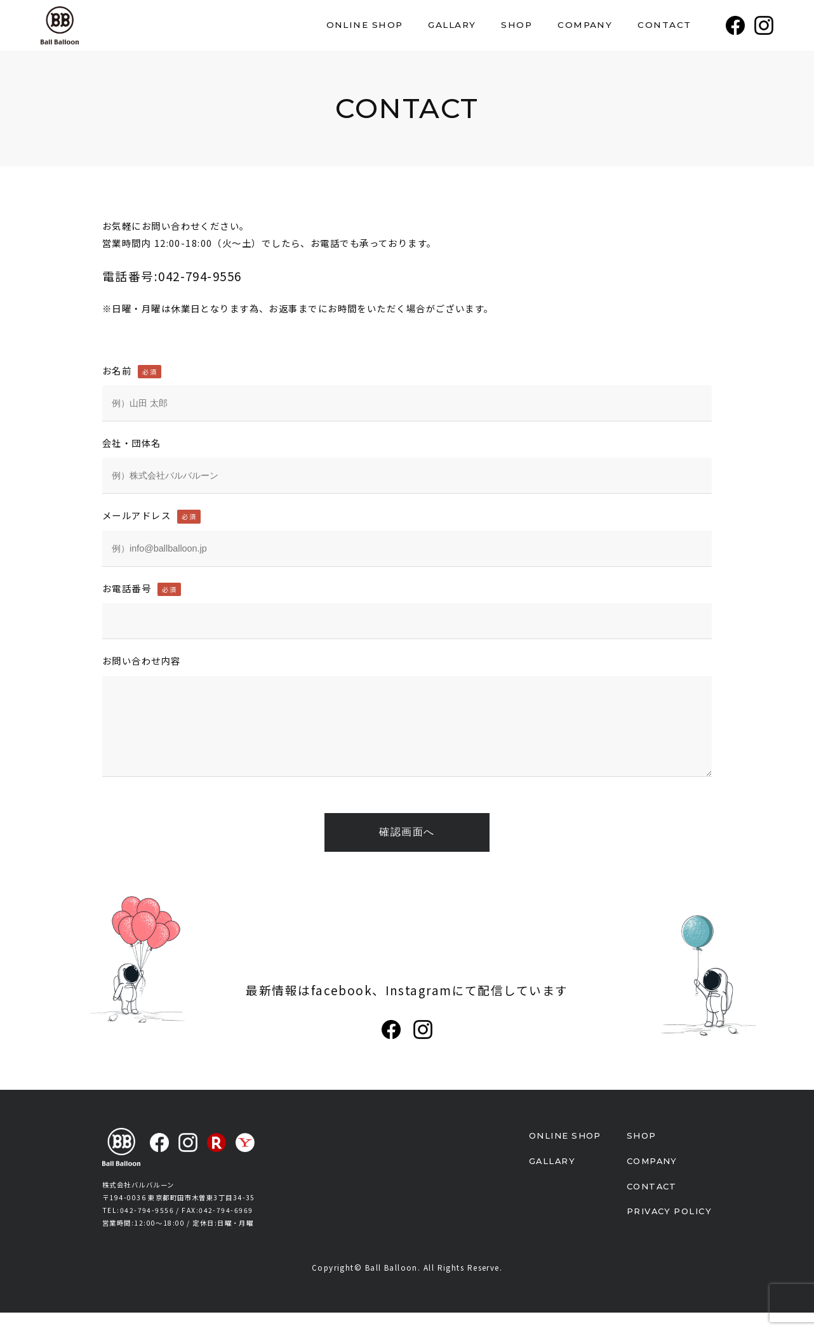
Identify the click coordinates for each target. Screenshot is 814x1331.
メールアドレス (151, 515)
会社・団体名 (131, 442)
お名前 (131, 370)
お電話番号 (141, 588)
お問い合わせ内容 (141, 660)
